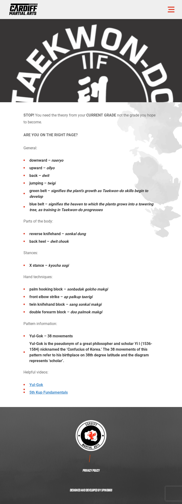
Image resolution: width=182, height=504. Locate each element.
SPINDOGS (107, 490)
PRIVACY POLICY (91, 471)
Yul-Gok (36, 384)
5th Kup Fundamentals (48, 392)
